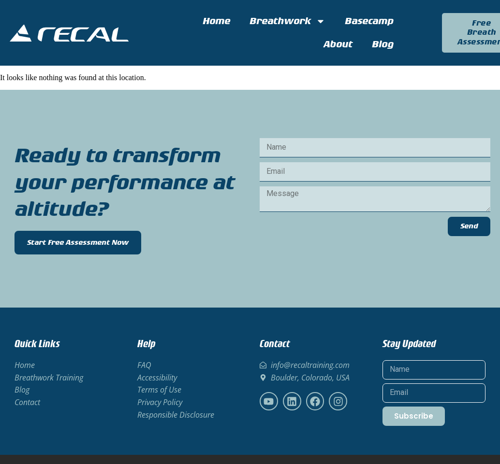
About (338, 44)
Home (216, 21)
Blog (383, 44)
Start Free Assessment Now (78, 243)
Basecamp (369, 21)
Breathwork (287, 21)
